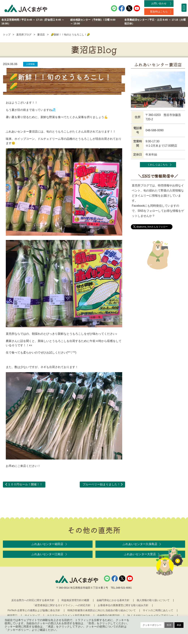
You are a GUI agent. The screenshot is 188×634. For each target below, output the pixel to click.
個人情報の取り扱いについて (153, 600)
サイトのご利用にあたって (158, 610)
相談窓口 (12, 615)
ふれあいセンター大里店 (140, 554)
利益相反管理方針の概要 (75, 600)
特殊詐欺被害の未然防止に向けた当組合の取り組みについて (101, 610)
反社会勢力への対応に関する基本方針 (32, 600)
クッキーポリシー (152, 625)
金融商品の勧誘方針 (108, 615)
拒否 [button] (169, 625)
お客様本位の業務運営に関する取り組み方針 (123, 605)
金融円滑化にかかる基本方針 (113, 600)
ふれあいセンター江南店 (47, 554)
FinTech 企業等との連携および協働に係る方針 (34, 610)
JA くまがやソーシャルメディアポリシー (150, 615)
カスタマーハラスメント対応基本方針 (68, 615)
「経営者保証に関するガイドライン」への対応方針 (61, 605)
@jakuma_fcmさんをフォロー (152, 226)
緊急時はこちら (159, 11)
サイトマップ (32, 615)
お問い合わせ (158, 3)
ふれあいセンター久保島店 (140, 544)
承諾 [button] (179, 625)
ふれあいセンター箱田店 (47, 544)
